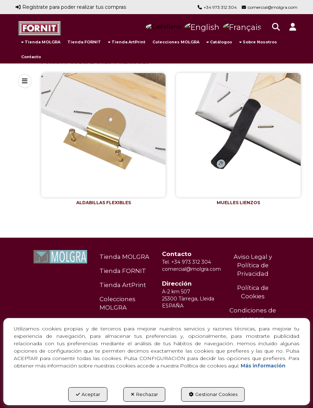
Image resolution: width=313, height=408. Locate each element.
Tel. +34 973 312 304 (186, 262)
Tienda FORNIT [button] (123, 270)
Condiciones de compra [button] (252, 314)
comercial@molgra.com (272, 7)
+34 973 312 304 (220, 7)
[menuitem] (41, 42)
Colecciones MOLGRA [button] (118, 303)
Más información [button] (263, 366)
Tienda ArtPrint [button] (123, 284)
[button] (40, 28)
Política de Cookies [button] (253, 292)
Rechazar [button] (144, 394)
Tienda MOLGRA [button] (124, 256)
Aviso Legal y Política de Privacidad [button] (253, 265)
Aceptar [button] (88, 394)
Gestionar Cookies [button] (213, 394)
